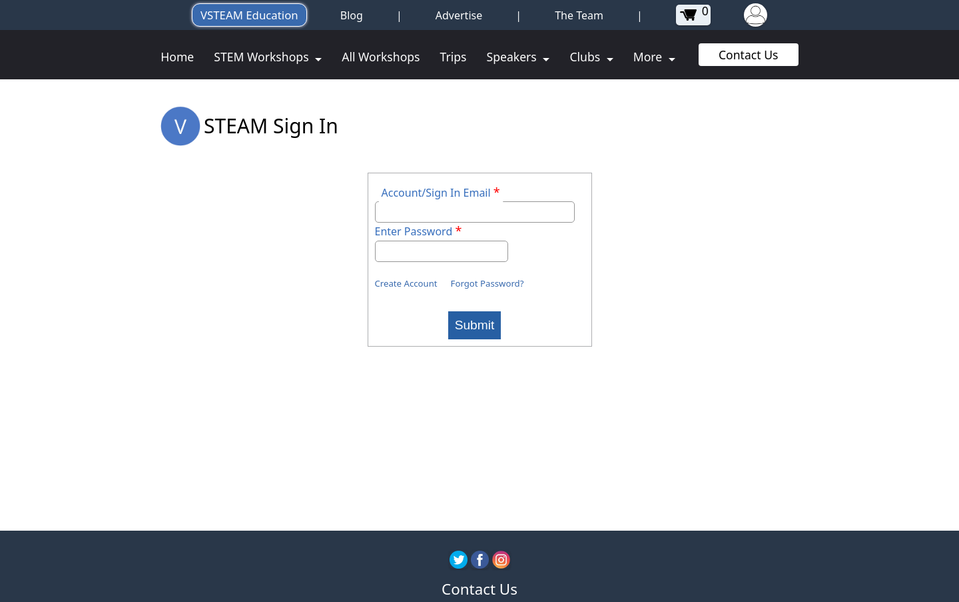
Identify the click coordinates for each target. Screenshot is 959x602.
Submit (475, 325)
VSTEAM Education (249, 15)
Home (177, 57)
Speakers (513, 57)
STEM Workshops (263, 57)
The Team (579, 15)
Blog (351, 15)
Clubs (586, 57)
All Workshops (381, 57)
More (649, 57)
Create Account (406, 283)
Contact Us (749, 55)
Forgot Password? (487, 283)
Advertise (459, 15)
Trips (453, 57)
